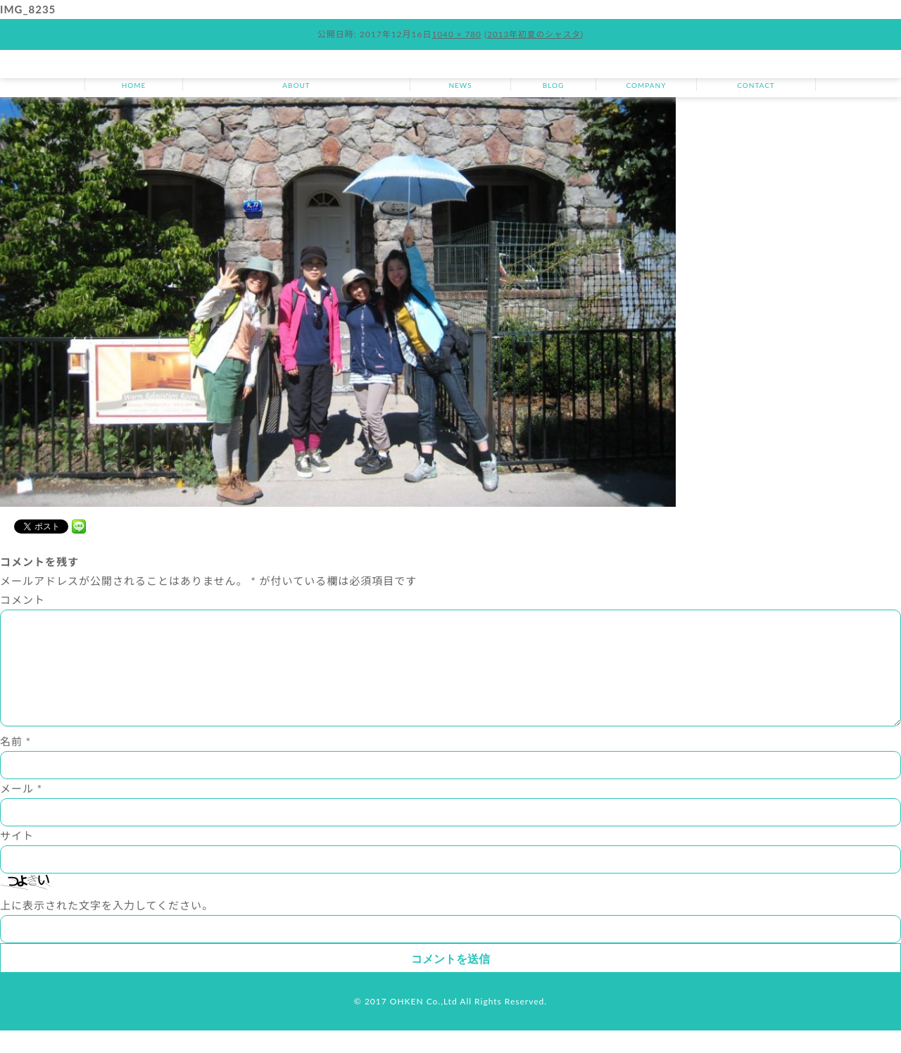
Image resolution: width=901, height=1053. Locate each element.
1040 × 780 (455, 34)
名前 (15, 763)
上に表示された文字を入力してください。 (106, 927)
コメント (22, 599)
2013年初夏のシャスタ (534, 34)
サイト (17, 858)
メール (21, 811)
